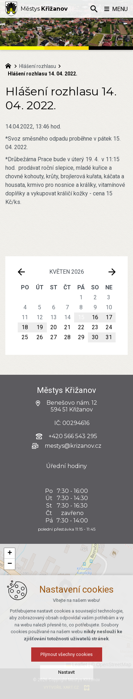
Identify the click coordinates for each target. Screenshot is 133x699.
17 (109, 317)
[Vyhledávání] (94, 8)
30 (95, 337)
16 (95, 317)
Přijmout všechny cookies (66, 656)
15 (81, 317)
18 (25, 327)
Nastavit (66, 674)
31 (109, 337)
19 (40, 327)
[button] (9, 553)
